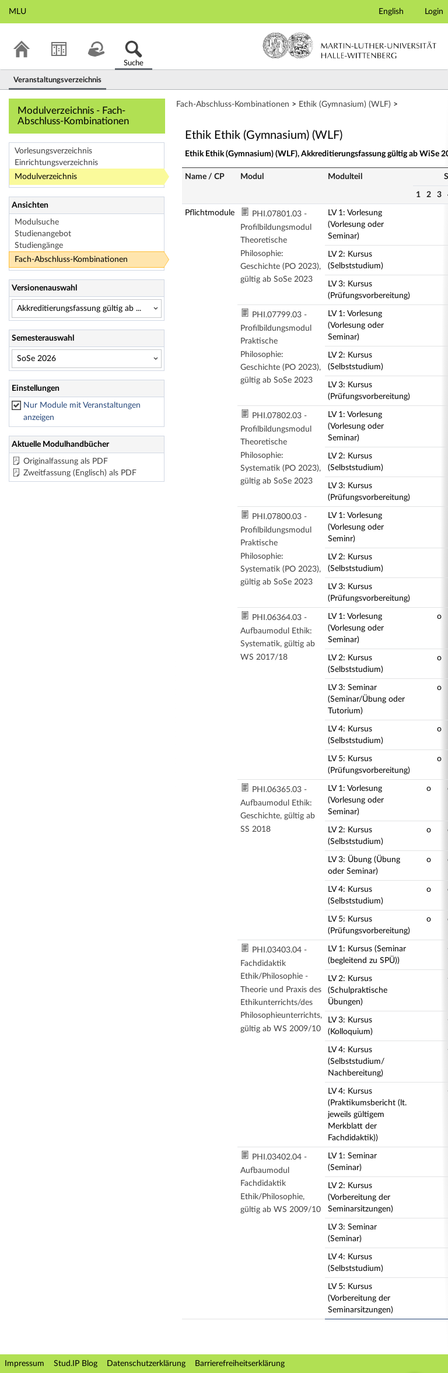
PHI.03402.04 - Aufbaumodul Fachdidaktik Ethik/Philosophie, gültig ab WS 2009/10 (280, 1183)
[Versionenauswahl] (87, 308)
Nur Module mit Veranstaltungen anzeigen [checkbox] (82, 411)
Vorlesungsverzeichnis (53, 151)
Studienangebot (43, 234)
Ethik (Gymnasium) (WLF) (345, 104)
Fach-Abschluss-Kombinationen (71, 259)
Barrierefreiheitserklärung (240, 1364)
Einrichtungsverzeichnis (56, 163)
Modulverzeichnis (46, 177)
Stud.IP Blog (75, 1364)
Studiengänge (39, 245)
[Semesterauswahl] (87, 358)
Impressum (24, 1364)
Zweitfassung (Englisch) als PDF (79, 473)
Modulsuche (37, 222)
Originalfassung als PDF (65, 461)
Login (434, 12)
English (391, 12)
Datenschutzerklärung (146, 1364)
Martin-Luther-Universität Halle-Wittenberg (349, 45)
